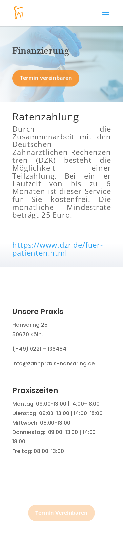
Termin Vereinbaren (61, 514)
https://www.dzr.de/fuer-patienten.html (57, 249)
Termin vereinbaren (46, 79)
